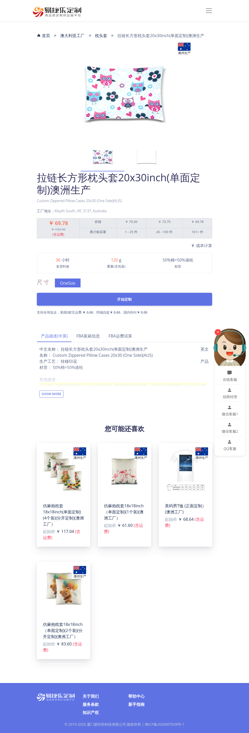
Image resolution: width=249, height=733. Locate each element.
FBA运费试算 (120, 336)
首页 (43, 35)
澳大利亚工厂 (72, 35)
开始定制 (124, 299)
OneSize (67, 283)
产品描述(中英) (54, 336)
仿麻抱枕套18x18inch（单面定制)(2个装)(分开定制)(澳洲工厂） (63, 630)
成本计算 (201, 245)
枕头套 (101, 35)
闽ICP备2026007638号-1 (164, 724)
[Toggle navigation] (209, 10)
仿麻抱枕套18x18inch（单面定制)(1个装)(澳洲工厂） (124, 512)
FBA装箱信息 (88, 336)
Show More (51, 394)
